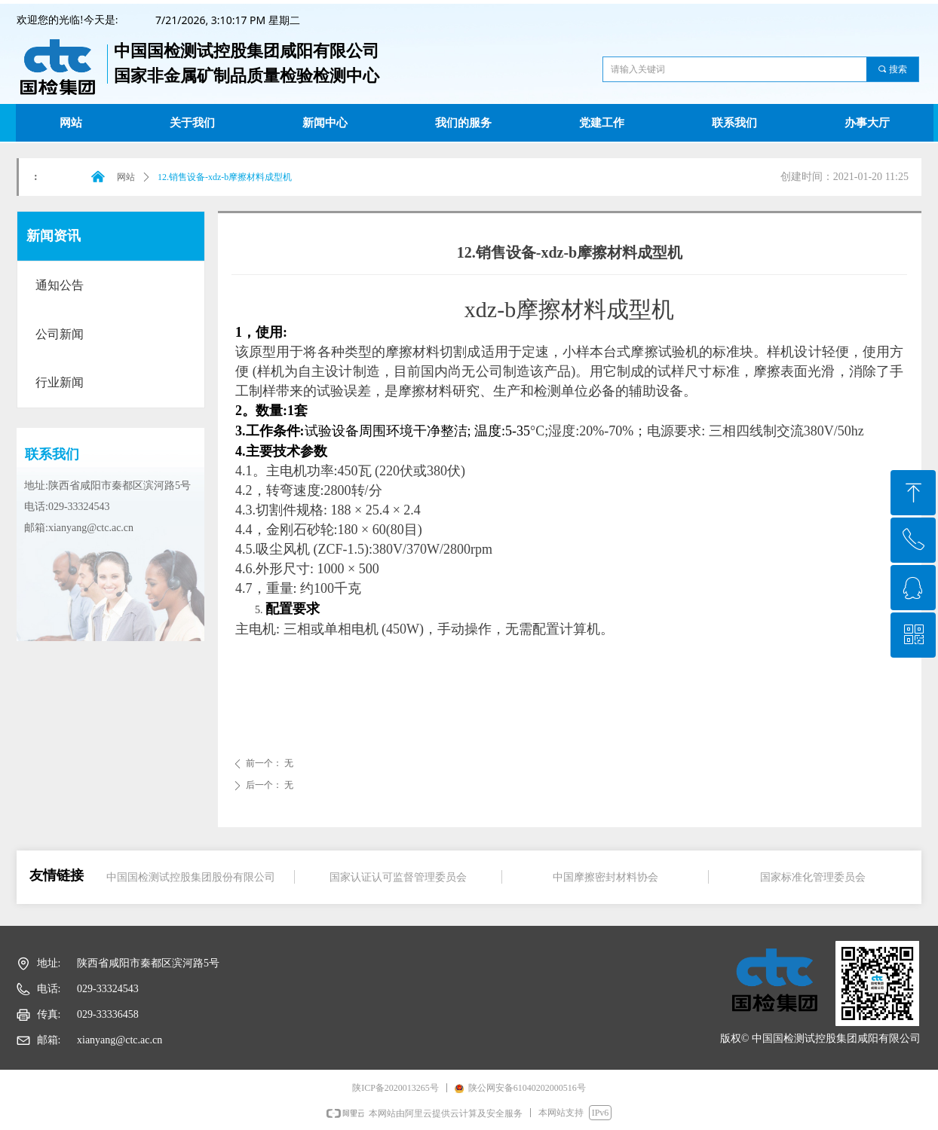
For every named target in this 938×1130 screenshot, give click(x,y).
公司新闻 (59, 334)
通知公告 (59, 285)
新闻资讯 (53, 235)
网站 (126, 177)
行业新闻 (59, 382)
